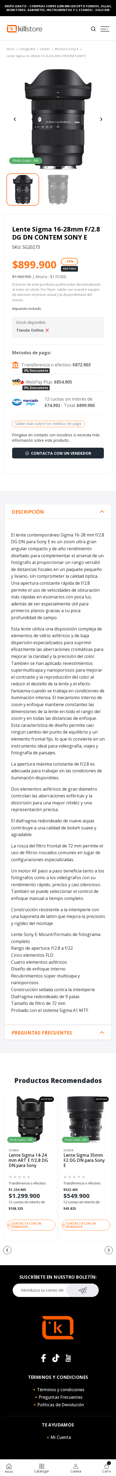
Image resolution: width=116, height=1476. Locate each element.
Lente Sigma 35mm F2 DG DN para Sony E (84, 1160)
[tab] (58, 511)
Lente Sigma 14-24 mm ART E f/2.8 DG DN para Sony (28, 1160)
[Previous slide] (15, 119)
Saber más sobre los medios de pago (48, 423)
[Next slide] (101, 119)
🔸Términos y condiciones (58, 1389)
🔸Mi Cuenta (58, 1437)
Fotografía (27, 49)
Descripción (28, 512)
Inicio (10, 49)
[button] (7, 1250)
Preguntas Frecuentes (42, 1033)
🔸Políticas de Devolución (58, 1404)
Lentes (45, 49)
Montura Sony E (67, 49)
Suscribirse (83, 1290)
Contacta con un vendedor (58, 453)
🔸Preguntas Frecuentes (58, 1397)
